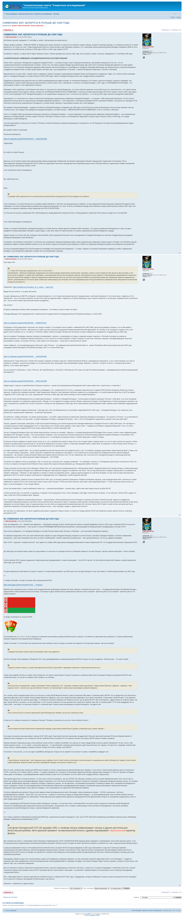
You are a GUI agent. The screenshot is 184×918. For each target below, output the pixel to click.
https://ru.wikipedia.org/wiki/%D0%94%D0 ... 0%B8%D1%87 (25, 323)
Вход (178, 17)
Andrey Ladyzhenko (37, 25)
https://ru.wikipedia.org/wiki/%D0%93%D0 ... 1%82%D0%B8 (25, 356)
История (56, 14)
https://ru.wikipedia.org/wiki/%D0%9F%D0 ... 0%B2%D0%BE (25, 139)
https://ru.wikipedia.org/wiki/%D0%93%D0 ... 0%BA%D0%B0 (25, 381)
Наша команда (136, 910)
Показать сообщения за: (68, 888)
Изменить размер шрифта (178, 13)
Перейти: (137, 897)
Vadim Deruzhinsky (24, 25)
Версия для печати (174, 13)
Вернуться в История (10, 897)
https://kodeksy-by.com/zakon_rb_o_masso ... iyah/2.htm (33, 287)
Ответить (8, 30)
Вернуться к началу (179, 253)
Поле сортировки (96, 888)
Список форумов (11, 14)
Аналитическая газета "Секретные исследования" (35, 14)
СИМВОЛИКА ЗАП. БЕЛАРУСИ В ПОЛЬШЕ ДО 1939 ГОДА (36, 22)
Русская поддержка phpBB (92, 915)
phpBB (88, 914)
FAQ (173, 17)
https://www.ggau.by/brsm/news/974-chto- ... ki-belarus (23, 585)
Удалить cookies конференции (151, 910)
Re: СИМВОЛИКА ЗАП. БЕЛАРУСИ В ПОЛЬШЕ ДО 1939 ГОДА (31, 257)
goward (14, 25)
